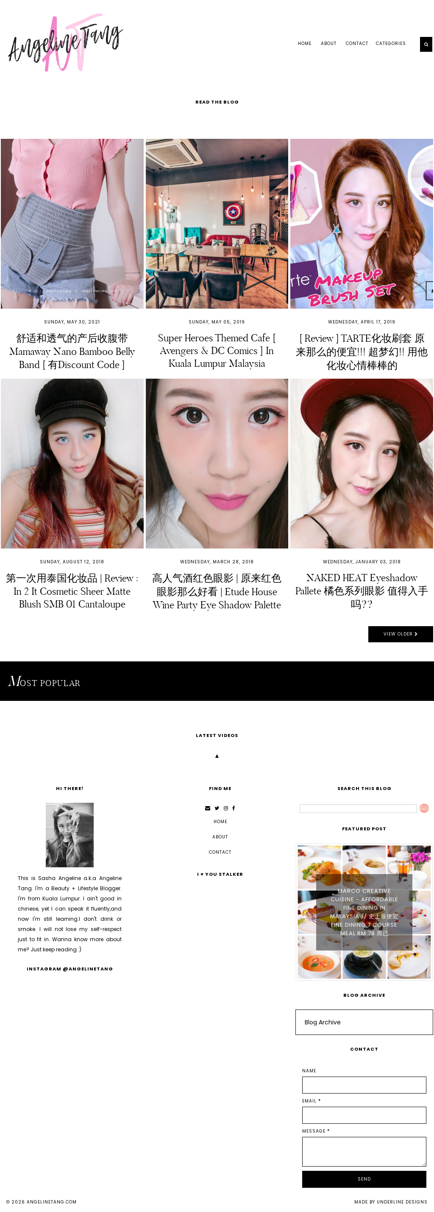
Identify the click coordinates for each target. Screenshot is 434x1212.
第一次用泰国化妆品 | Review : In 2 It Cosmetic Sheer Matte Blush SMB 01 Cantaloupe (72, 591)
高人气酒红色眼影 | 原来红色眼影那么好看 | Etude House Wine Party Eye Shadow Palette (216, 591)
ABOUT (329, 43)
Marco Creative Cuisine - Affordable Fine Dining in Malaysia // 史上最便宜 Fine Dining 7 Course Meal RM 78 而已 (364, 912)
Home (305, 43)
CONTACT (357, 43)
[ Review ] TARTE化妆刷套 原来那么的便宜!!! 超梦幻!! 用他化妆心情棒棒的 (362, 352)
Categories (391, 43)
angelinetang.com (52, 1202)
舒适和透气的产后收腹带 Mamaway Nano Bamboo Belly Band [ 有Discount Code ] (72, 351)
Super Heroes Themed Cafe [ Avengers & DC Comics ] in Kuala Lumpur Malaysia (216, 351)
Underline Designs (402, 1202)
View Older (401, 634)
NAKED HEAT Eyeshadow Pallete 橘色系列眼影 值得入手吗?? (361, 591)
